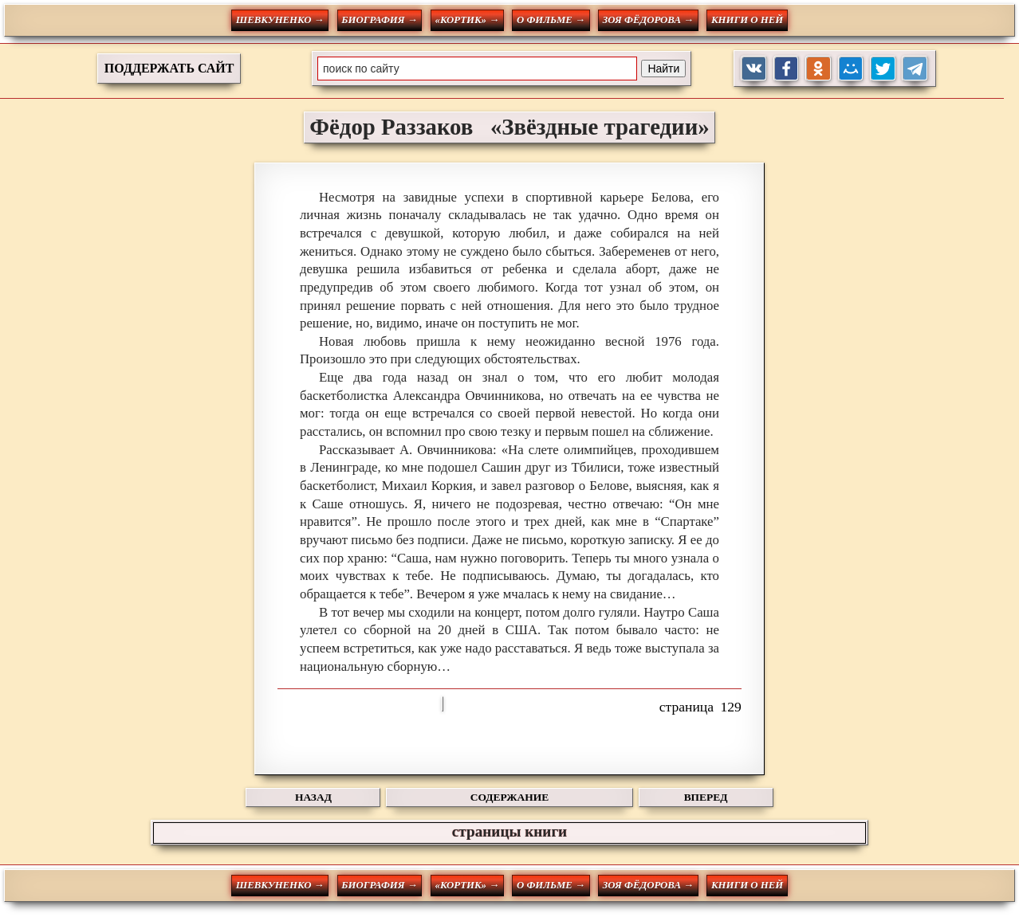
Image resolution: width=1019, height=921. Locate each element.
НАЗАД (313, 797)
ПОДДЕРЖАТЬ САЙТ (169, 68)
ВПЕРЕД (706, 797)
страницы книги (509, 831)
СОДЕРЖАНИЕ (509, 797)
